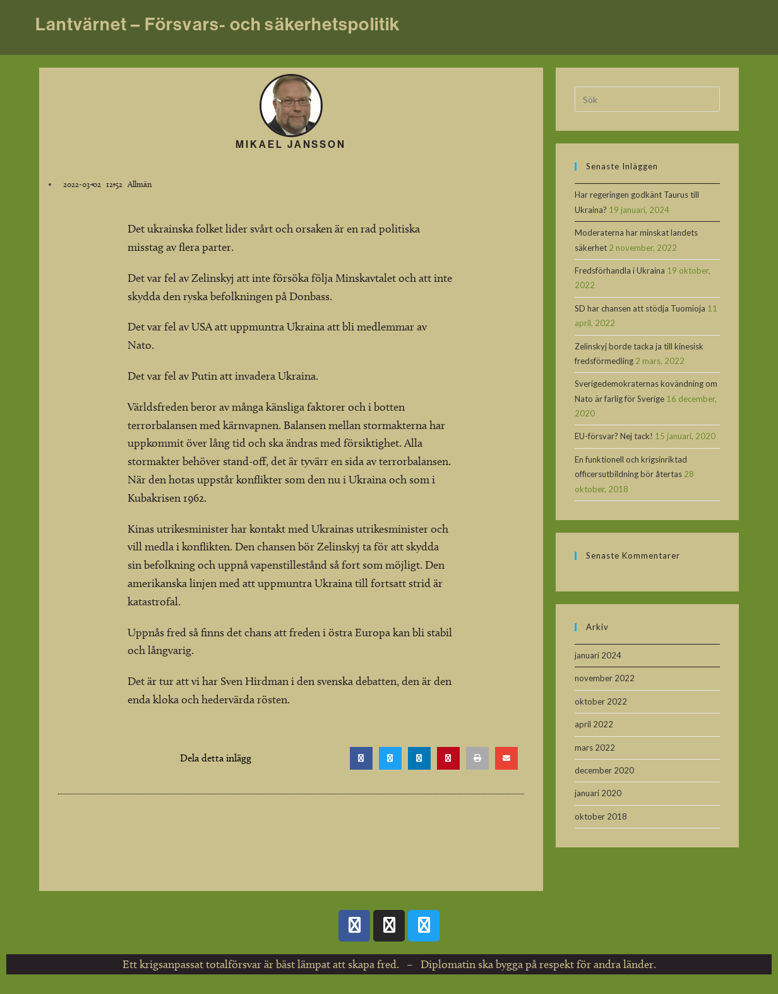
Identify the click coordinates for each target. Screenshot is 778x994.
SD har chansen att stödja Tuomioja (640, 308)
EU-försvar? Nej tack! (614, 436)
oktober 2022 (601, 701)
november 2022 (605, 678)
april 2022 (594, 724)
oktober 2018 (601, 816)
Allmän (140, 184)
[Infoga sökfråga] (647, 99)
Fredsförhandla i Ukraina (620, 270)
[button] (361, 758)
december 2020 (604, 770)
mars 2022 (595, 747)
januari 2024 (598, 655)
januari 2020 (598, 793)
